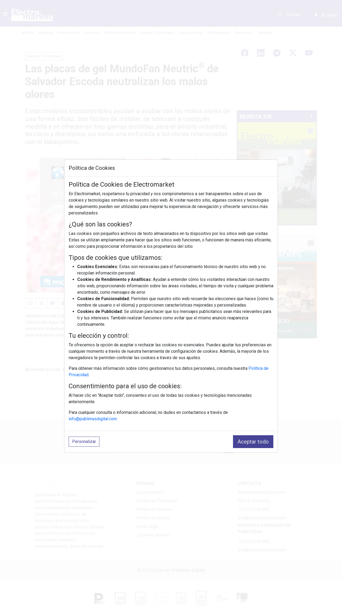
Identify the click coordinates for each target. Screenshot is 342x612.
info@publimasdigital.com (93, 418)
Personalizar (84, 441)
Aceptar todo (253, 441)
